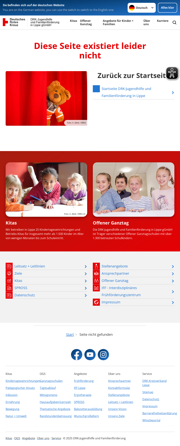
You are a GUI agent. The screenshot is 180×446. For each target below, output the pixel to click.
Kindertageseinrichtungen (22, 381)
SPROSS (79, 402)
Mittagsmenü (48, 395)
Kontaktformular (119, 388)
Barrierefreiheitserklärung (158, 413)
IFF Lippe (79, 388)
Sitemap (147, 392)
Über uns (146, 22)
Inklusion (12, 395)
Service (56, 438)
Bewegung (12, 409)
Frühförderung (84, 381)
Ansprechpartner (119, 381)
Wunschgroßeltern (86, 416)
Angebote (28, 438)
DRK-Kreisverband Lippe (154, 383)
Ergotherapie (82, 395)
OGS (17, 438)
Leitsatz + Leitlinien (120, 402)
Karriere (162, 21)
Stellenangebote (119, 395)
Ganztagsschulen (51, 381)
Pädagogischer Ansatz (20, 388)
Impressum (150, 406)
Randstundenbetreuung (56, 416)
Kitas (73, 21)
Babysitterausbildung (88, 409)
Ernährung (13, 402)
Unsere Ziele (116, 416)
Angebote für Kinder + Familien (118, 22)
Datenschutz (150, 399)
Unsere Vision (117, 409)
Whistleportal (151, 420)
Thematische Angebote (55, 409)
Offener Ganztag (86, 22)
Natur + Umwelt (16, 416)
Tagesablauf (48, 388)
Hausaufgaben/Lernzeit (55, 402)
